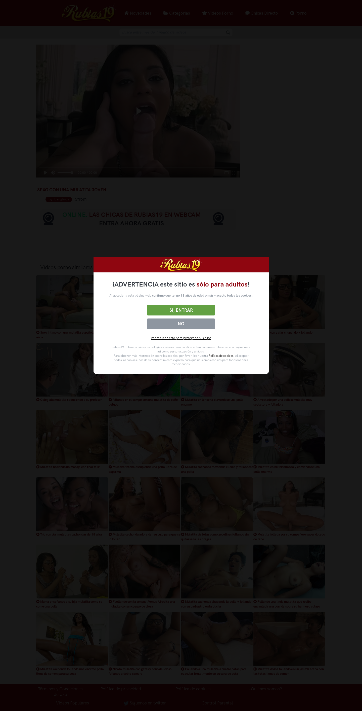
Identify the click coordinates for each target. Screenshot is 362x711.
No (181, 324)
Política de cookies (221, 356)
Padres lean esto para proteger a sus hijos (181, 338)
